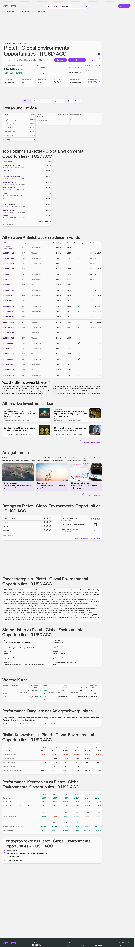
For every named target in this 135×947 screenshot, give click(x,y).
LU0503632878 (8, 306)
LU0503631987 (8, 365)
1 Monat (21, 724)
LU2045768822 (8, 253)
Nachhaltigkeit (74, 101)
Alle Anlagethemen (92, 496)
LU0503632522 (8, 247)
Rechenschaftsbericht (14, 860)
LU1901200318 (8, 317)
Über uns (121, 945)
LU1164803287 (8, 375)
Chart (36, 101)
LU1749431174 (8, 301)
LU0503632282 (8, 354)
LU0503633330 (8, 285)
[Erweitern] (84, 60)
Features (65, 6)
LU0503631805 (8, 343)
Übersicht (27, 101)
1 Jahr (30, 724)
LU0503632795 (8, 333)
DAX (67, 945)
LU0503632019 (8, 370)
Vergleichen (75, 60)
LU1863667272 (8, 280)
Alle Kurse (45, 101)
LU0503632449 (8, 359)
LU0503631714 (8, 338)
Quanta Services (8, 210)
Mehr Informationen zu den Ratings (87, 538)
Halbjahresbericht (13, 857)
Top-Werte (98, 945)
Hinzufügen (60, 60)
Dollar (82, 945)
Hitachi (5, 216)
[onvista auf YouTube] (36, 945)
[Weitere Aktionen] (100, 691)
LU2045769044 (8, 258)
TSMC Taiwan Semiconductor (13, 165)
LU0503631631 (8, 296)
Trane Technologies (9, 205)
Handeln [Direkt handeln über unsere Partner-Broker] (94, 60)
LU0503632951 (8, 349)
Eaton (5, 199)
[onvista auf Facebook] (33, 945)
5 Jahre (45, 724)
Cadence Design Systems (12, 177)
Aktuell (55, 6)
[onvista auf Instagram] (40, 945)
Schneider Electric (9, 182)
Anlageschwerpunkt (59, 101)
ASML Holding (8, 171)
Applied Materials (9, 188)
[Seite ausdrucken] (99, 54)
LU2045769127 (8, 269)
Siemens (6, 193)
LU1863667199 (8, 274)
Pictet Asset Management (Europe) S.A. (29, 60)
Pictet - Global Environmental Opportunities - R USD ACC (30, 11)
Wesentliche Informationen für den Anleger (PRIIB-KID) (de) (27, 853)
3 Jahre (37, 724)
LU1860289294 (8, 290)
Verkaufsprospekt (12, 850)
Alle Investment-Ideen (91, 442)
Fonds (12, 11)
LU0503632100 (8, 311)
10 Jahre (54, 724)
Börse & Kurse (6, 11)
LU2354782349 (8, 322)
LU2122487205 (8, 327)
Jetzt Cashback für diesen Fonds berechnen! (80, 67)
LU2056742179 (8, 264)
